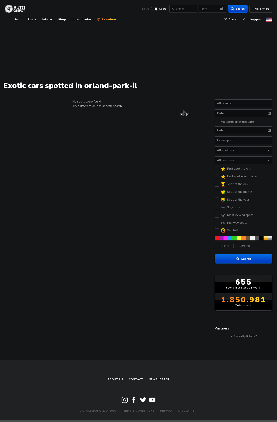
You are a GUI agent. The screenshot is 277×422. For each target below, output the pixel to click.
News (145, 9)
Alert (230, 19)
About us (115, 379)
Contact (136, 379)
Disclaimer (187, 411)
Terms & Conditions (138, 411)
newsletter (159, 379)
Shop (62, 19)
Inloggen (251, 19)
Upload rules (82, 19)
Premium (106, 19)
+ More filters (260, 9)
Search (238, 9)
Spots (162, 9)
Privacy (166, 411)
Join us (47, 19)
